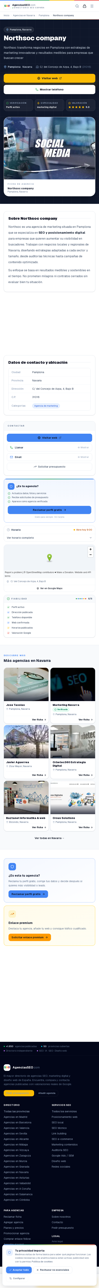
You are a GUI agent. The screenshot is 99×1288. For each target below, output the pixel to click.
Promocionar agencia (16, 1233)
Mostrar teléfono (49, 89)
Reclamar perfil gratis (49, 510)
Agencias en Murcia (15, 1161)
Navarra (27, 67)
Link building (59, 1133)
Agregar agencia (13, 1222)
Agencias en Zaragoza (17, 1155)
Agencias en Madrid (15, 1117)
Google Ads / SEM (63, 1155)
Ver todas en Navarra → (50, 838)
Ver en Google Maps (49, 588)
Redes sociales (61, 1166)
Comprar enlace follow (17, 1238)
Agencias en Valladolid (17, 1183)
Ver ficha (39, 719)
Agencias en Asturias (16, 1177)
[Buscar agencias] (77, 6)
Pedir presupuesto (63, 1227)
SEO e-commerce (62, 1139)
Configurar (17, 1278)
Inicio (6, 15)
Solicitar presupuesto (49, 466)
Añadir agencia (46, 1093)
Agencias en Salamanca (18, 1194)
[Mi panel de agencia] (84, 6)
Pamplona (44, 15)
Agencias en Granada (16, 1166)
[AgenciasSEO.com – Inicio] (24, 6)
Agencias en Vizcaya (16, 1150)
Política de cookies (42, 1261)
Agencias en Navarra (24, 15)
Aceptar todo (19, 1269)
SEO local (57, 1122)
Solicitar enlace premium (29, 937)
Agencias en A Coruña (17, 1188)
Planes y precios (14, 1227)
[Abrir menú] (92, 6)
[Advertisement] (49, 323)
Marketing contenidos (65, 1144)
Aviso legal (57, 1241)
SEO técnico (59, 1128)
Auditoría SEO (60, 1150)
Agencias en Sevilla (15, 1133)
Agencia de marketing (46, 405)
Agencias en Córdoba (17, 1199)
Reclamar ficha (13, 1216)
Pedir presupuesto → (19, 1093)
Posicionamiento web (64, 1117)
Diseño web (59, 1161)
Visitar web (49, 78)
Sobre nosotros (61, 1216)
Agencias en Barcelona (17, 1122)
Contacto (57, 1222)
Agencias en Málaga (16, 1144)
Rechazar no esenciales (52, 1269)
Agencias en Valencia (16, 1128)
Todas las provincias (18, 1111)
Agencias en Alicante (16, 1139)
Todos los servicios (66, 1111)
